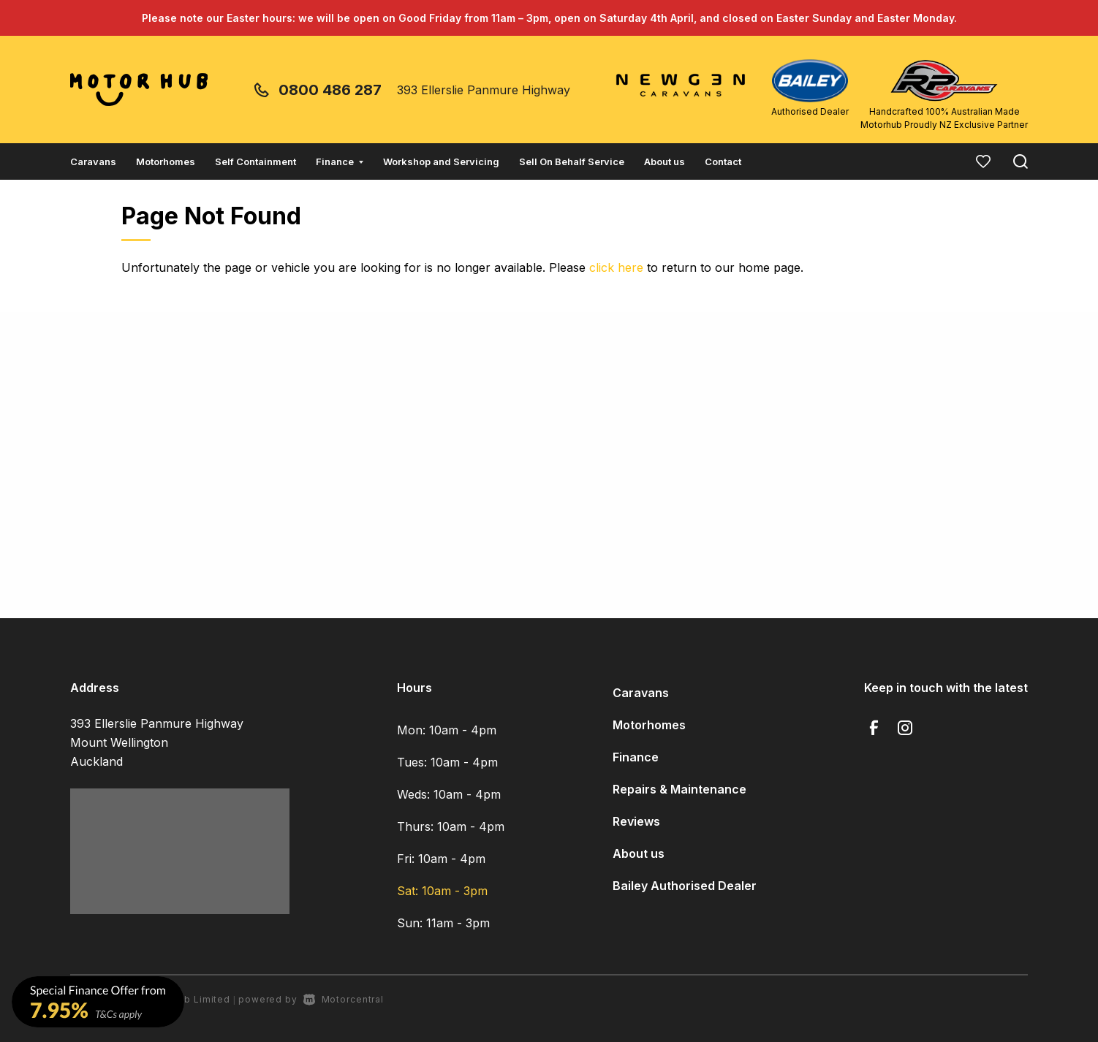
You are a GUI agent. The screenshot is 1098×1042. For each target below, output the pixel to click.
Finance (339, 161)
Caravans (93, 161)
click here (616, 267)
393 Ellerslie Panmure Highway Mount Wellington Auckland (156, 742)
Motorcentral (343, 999)
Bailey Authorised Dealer (685, 885)
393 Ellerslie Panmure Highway (483, 90)
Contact (723, 161)
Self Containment (255, 161)
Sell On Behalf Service (571, 161)
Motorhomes (165, 161)
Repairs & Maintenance (679, 789)
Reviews (636, 821)
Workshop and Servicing (441, 161)
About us (664, 161)
